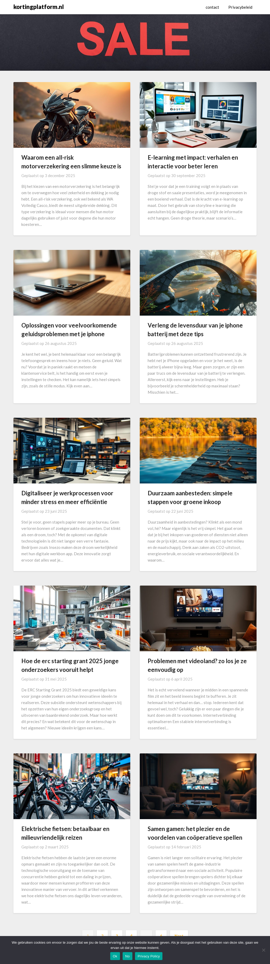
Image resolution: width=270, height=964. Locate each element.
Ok (115, 956)
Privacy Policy (149, 956)
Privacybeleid (240, 7)
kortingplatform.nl (38, 6)
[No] (263, 950)
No (127, 956)
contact (212, 7)
